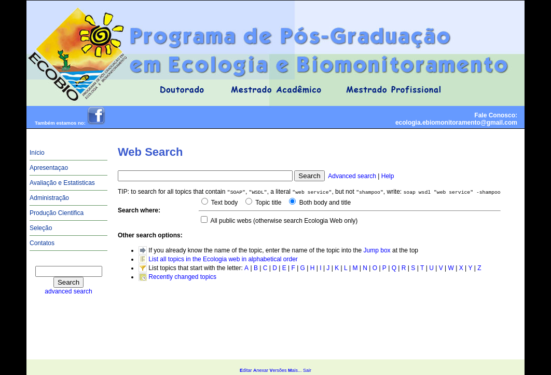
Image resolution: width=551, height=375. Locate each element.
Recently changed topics (182, 276)
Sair (307, 370)
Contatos (42, 243)
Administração (49, 198)
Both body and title (324, 202)
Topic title (267, 202)
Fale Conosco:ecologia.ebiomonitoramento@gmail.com (456, 119)
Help (387, 176)
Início (37, 152)
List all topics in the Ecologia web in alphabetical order (223, 259)
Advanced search (352, 176)
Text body (224, 202)
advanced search (68, 291)
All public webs (230, 220)
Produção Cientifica (57, 213)
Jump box (377, 250)
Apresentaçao (49, 167)
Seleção (41, 228)
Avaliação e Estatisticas (62, 182)
